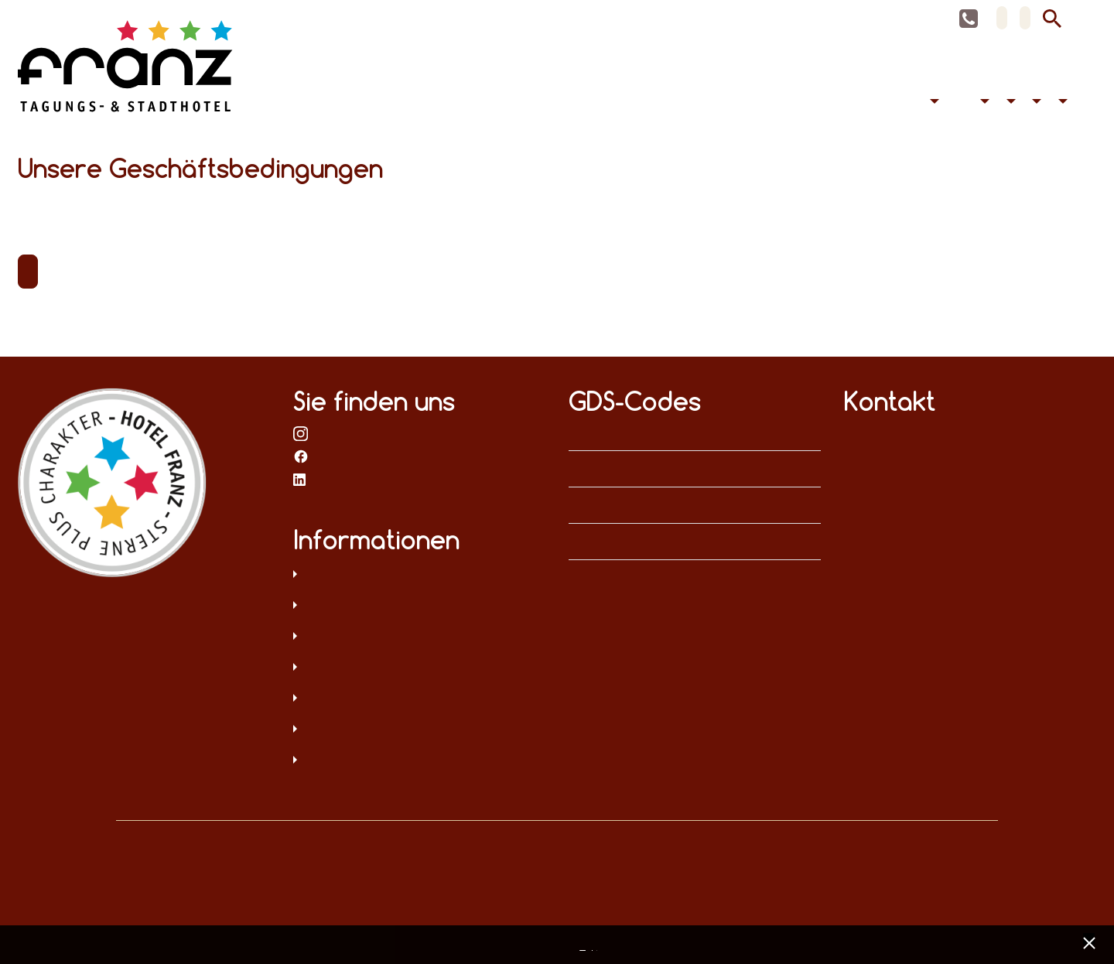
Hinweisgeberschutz (419, 730)
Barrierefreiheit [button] (983, 103)
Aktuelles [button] (1035, 103)
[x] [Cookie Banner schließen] (1088, 941)
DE (1001, 17)
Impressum (419, 606)
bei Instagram (301, 432)
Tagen (951, 103)
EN (1025, 17)
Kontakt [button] (1060, 103)
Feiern (964, 103)
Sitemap (419, 668)
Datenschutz (419, 575)
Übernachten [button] (932, 103)
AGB (419, 637)
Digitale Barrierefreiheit (419, 699)
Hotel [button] (1009, 103)
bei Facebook (301, 455)
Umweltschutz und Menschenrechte (419, 761)
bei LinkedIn (301, 479)
